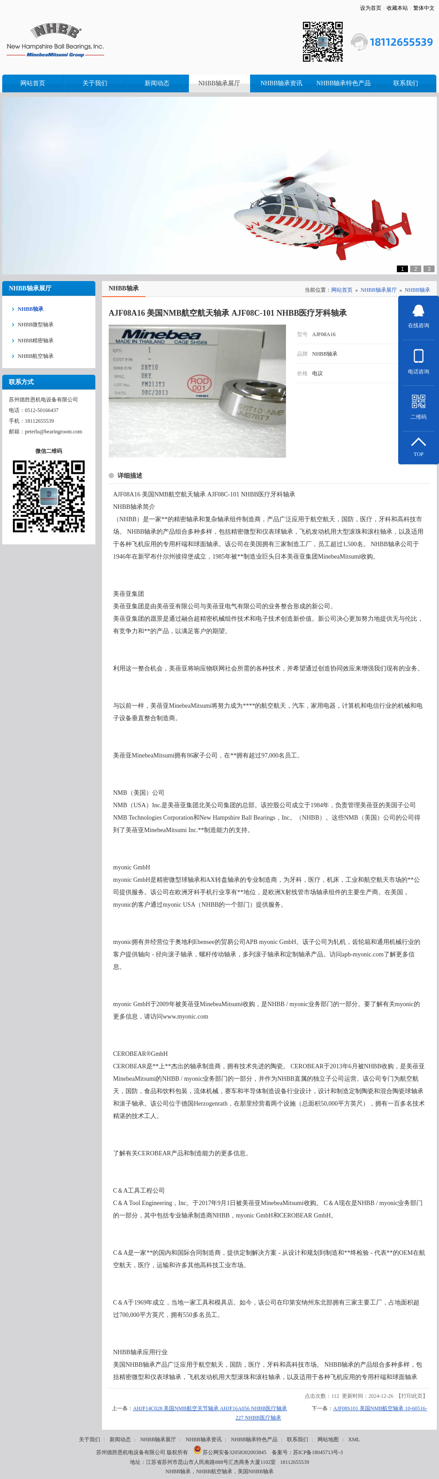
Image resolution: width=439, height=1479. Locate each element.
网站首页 (342, 290)
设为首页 (370, 8)
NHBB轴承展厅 (378, 290)
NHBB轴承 (417, 290)
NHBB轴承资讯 (203, 1439)
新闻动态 (120, 1439)
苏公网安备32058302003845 (230, 1452)
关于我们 (89, 1439)
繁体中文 (424, 8)
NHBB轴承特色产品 (254, 1439)
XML (354, 1439)
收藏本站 (397, 8)
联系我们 (297, 1439)
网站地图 (328, 1439)
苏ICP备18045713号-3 (318, 1452)
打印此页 (412, 1396)
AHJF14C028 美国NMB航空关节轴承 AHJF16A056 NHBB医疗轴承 (210, 1408)
